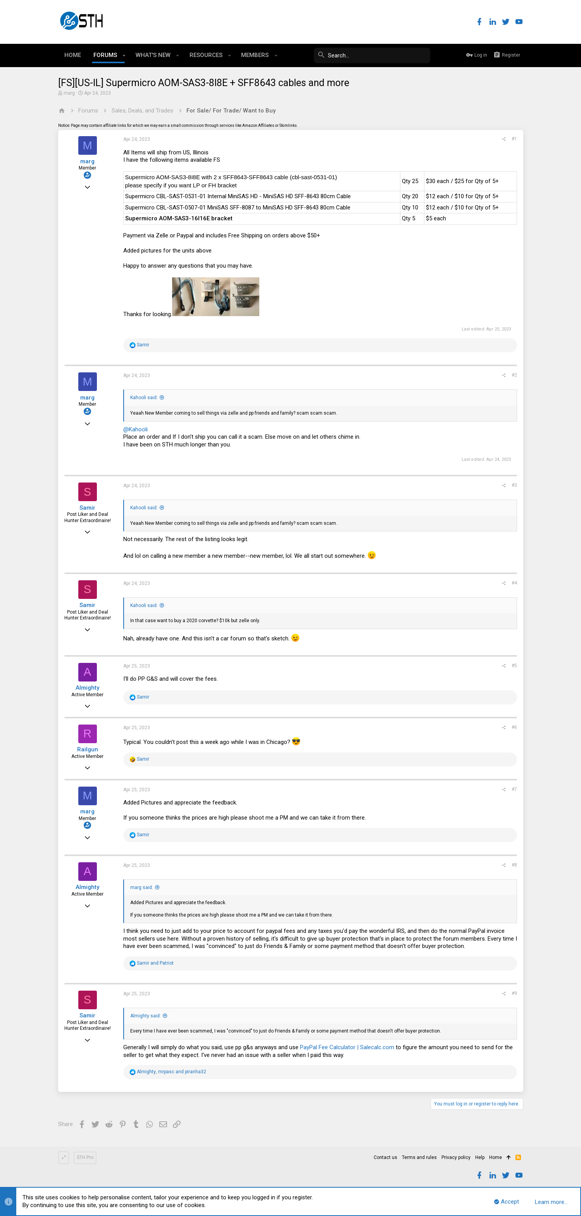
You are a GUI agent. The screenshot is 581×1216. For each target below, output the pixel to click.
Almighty (87, 687)
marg (69, 93)
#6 (514, 727)
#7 (514, 789)
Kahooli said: (144, 397)
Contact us (385, 1157)
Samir (87, 507)
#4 (514, 583)
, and (171, 1071)
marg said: (141, 887)
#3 (514, 485)
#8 (514, 865)
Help (479, 1157)
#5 (514, 665)
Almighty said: (145, 1016)
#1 (514, 139)
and (155, 963)
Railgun (87, 749)
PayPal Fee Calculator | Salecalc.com (347, 1047)
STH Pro (85, 1157)
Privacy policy (456, 1157)
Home (495, 1157)
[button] (124, 55)
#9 (514, 993)
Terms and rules (419, 1157)
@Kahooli (135, 429)
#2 (514, 375)
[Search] (372, 55)
